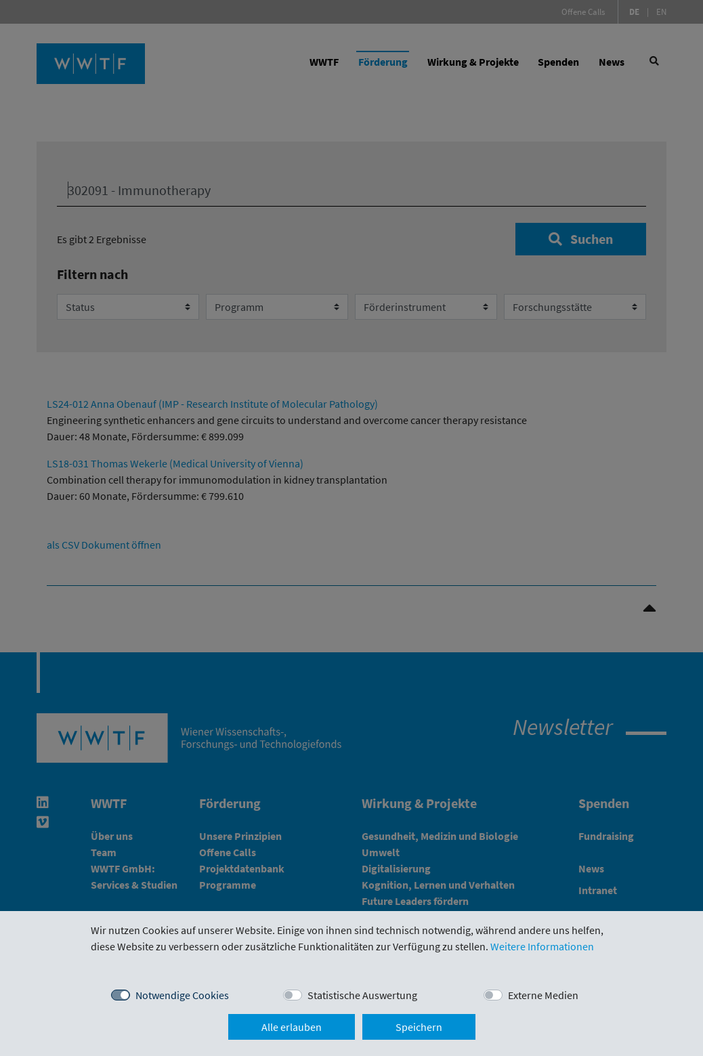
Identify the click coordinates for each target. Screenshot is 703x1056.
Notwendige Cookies (182, 995)
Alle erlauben (291, 1027)
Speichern (419, 1027)
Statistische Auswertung (362, 995)
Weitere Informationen (542, 946)
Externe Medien (543, 995)
